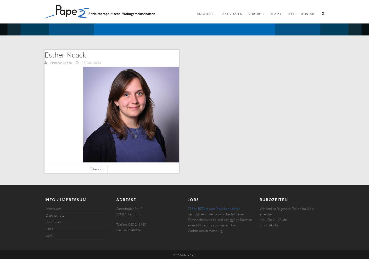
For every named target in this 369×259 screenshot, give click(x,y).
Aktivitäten (232, 14)
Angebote (205, 14)
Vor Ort (255, 14)
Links (49, 229)
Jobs (291, 14)
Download (53, 222)
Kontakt (308, 14)
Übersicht (98, 169)
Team (274, 14)
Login (50, 235)
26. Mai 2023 (91, 63)
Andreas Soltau (60, 63)
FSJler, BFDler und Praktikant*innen (214, 209)
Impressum (54, 209)
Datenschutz (55, 215)
